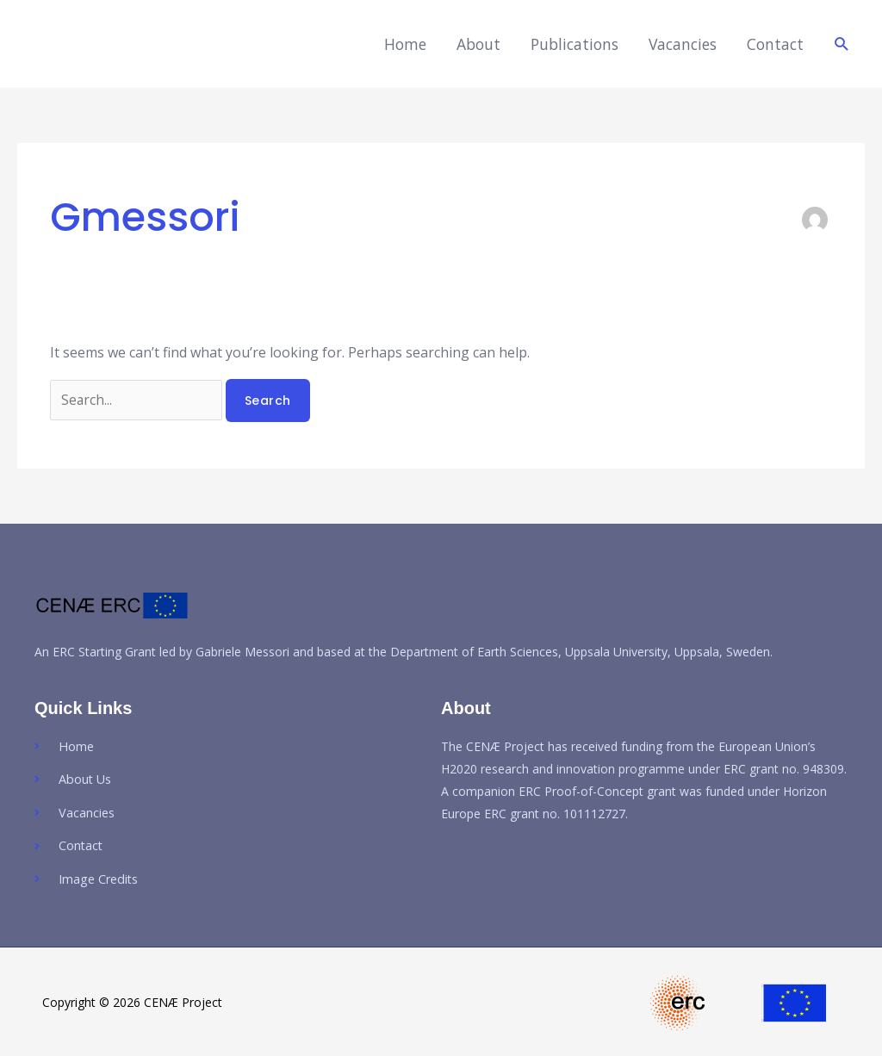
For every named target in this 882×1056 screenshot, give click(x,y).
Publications (574, 44)
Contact (775, 44)
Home (405, 44)
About (478, 44)
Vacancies (683, 44)
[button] (842, 44)
